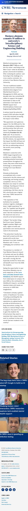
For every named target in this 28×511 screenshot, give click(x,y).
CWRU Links (5, 495)
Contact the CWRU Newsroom (8, 475)
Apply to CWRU (5, 498)
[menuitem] (14, 476)
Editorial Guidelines (6, 477)
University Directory (6, 504)
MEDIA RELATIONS (7, 461)
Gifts (22, 338)
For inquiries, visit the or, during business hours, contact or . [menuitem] (10, 466)
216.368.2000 (4, 452)
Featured (17, 338)
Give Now (3, 500)
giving (12, 338)
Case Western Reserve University (13, 448)
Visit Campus (4, 502)
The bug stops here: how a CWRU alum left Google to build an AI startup (13, 383)
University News (6, 340)
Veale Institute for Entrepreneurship (12, 332)
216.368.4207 (4, 468)
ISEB (8, 336)
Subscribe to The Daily (6, 479)
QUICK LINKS (5, 473)
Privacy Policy (12, 454)
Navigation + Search (11, 14)
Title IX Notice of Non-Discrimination (10, 456)
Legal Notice (4, 454)
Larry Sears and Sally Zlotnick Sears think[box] (13, 274)
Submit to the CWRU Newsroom (9, 482)
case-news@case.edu (15, 468)
